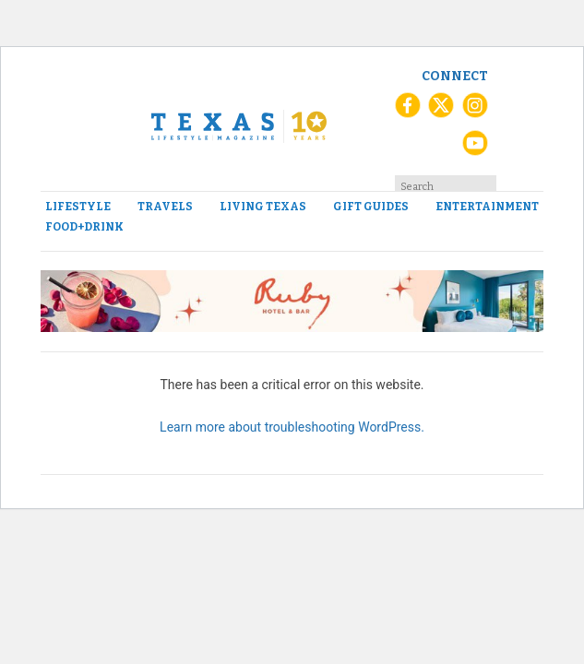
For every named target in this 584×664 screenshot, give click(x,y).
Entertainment (487, 206)
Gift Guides (371, 206)
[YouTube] (475, 149)
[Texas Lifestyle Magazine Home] (239, 126)
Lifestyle (78, 206)
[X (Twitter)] (441, 112)
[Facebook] (408, 112)
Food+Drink (84, 226)
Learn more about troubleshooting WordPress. (292, 427)
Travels (165, 206)
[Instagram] (475, 112)
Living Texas (263, 206)
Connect (455, 76)
